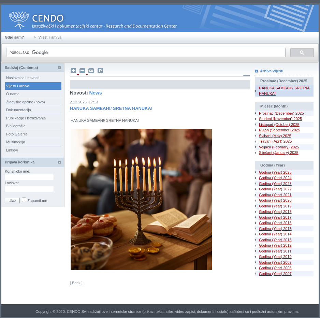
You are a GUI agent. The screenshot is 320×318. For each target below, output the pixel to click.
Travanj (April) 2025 (275, 141)
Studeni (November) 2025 (280, 119)
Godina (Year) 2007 (275, 274)
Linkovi (12, 150)
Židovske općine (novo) (25, 102)
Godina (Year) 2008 (275, 268)
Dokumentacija (18, 110)
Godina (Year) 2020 (275, 200)
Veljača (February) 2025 (279, 147)
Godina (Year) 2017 (275, 217)
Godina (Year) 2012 (275, 245)
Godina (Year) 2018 (275, 211)
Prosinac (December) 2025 (281, 113)
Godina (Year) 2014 (275, 234)
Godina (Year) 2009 (275, 262)
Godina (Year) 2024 (275, 178)
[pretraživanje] (145, 53)
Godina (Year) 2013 (275, 240)
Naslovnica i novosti (22, 78)
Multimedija (15, 142)
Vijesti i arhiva (17, 86)
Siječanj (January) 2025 (279, 152)
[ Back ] (76, 283)
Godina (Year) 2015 (275, 229)
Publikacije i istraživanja (26, 118)
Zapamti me (36, 201)
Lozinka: (12, 183)
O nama (12, 94)
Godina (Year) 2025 (275, 172)
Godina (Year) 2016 (275, 223)
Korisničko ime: (18, 171)
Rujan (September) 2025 (279, 130)
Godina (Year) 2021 (275, 195)
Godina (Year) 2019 (275, 206)
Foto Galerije (17, 134)
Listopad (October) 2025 (279, 124)
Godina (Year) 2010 (275, 257)
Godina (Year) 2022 (275, 189)
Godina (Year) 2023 (275, 184)
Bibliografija (16, 126)
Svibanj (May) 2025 (275, 136)
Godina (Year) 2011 (275, 251)
